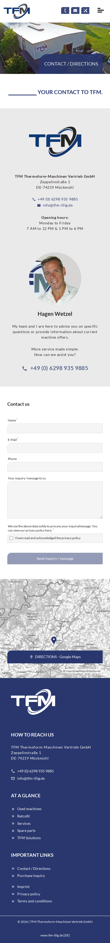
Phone (12, 459)
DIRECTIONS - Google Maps (55, 656)
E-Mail (13, 439)
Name (13, 420)
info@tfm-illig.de (55, 205)
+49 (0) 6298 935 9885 (55, 199)
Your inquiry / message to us (27, 478)
